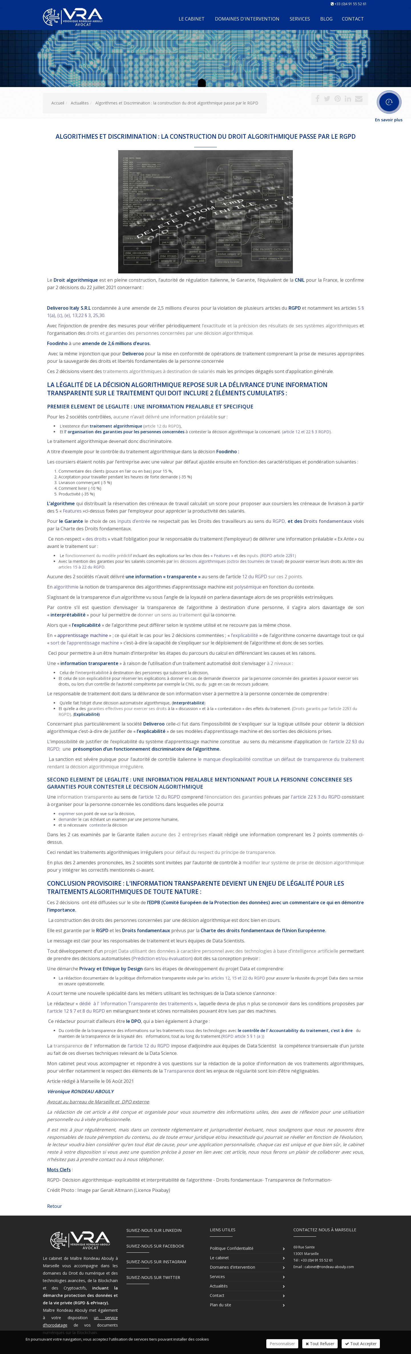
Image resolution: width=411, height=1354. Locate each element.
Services (300, 19)
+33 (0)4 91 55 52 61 (351, 3)
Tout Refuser (320, 1343)
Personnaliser (282, 1343)
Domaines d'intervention (247, 19)
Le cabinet (192, 19)
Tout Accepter (360, 1343)
